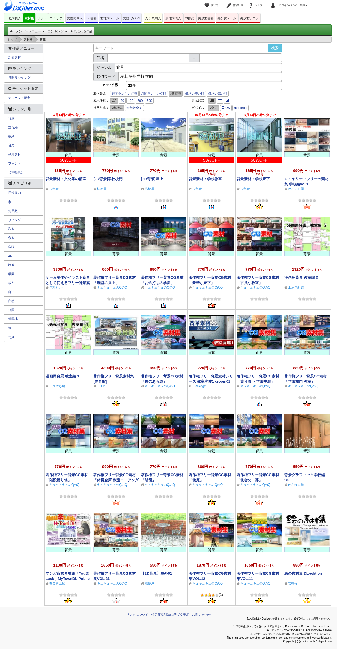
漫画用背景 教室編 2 (301, 277)
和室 (11, 229)
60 (122, 101)
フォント (14, 163)
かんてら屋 (296, 189)
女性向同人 (75, 18)
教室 (11, 283)
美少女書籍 (206, 18)
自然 (11, 301)
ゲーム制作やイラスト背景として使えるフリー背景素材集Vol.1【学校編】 (68, 282)
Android (240, 108)
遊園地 (13, 319)
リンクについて (137, 614)
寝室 (11, 238)
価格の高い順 (217, 93)
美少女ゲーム (226, 18)
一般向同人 (13, 18)
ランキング (57, 31)
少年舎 (54, 189)
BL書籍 (91, 18)
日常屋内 (14, 193)
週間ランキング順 (124, 93)
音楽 (11, 145)
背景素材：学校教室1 (206, 179)
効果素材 (14, 154)
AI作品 (189, 18)
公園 (11, 310)
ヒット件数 (110, 85)
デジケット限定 (19, 98)
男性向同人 (173, 18)
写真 (11, 337)
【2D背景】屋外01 (156, 573)
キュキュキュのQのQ (112, 287)
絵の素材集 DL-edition (303, 573)
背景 (11, 118)
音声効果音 (16, 172)
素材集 (29, 18)
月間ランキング (19, 78)
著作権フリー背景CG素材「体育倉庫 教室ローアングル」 (116, 480)
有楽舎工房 (57, 583)
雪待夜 (292, 583)
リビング (14, 220)
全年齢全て (134, 108)
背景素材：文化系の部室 (66, 179)
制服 (11, 265)
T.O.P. (101, 386)
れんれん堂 (296, 485)
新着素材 (14, 57)
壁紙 (11, 136)
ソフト (42, 18)
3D (10, 256)
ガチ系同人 (153, 18)
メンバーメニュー (30, 31)
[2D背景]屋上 (152, 179)
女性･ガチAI (131, 18)
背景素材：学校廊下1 (254, 179)
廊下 (11, 292)
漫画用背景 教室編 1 (62, 376)
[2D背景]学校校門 (108, 179)
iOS (226, 108)
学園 (11, 274)
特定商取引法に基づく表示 (170, 614)
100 (130, 101)
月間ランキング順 (153, 93)
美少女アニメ (249, 18)
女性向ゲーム (109, 18)
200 (140, 101)
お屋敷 (13, 211)
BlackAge (199, 386)
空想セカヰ (57, 287)
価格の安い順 (194, 93)
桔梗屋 (101, 189)
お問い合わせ (201, 614)
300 (149, 101)
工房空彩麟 (296, 287)
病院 (11, 247)
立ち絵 (13, 127)
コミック (56, 18)
